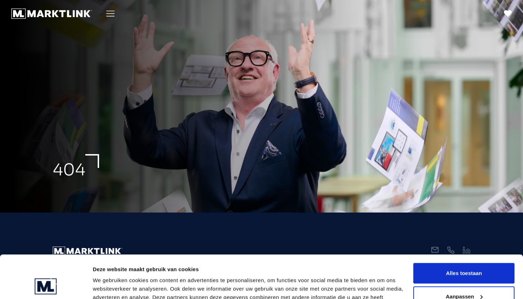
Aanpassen (464, 256)
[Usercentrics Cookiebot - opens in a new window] (46, 285)
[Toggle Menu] (110, 14)
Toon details (108, 285)
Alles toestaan (464, 233)
